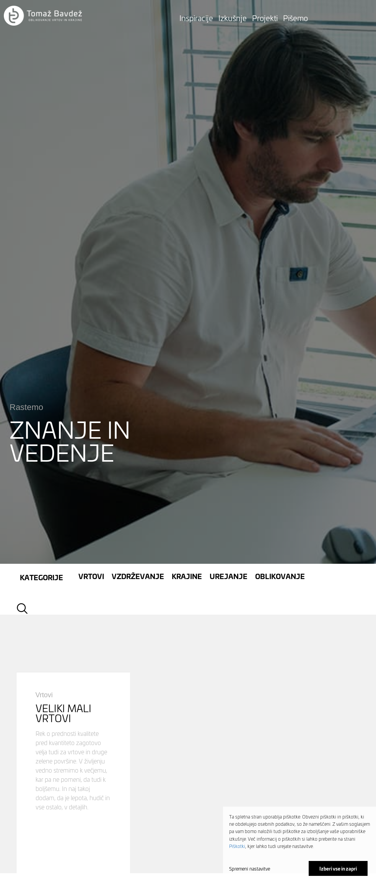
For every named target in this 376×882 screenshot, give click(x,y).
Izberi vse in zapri (338, 868)
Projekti (265, 17)
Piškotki (237, 845)
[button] (43, 16)
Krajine (187, 521)
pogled (73, 731)
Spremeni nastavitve (249, 868)
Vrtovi (91, 521)
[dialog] (299, 844)
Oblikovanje (280, 521)
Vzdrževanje (138, 521)
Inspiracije (196, 17)
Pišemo (295, 17)
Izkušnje (232, 17)
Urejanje (228, 521)
